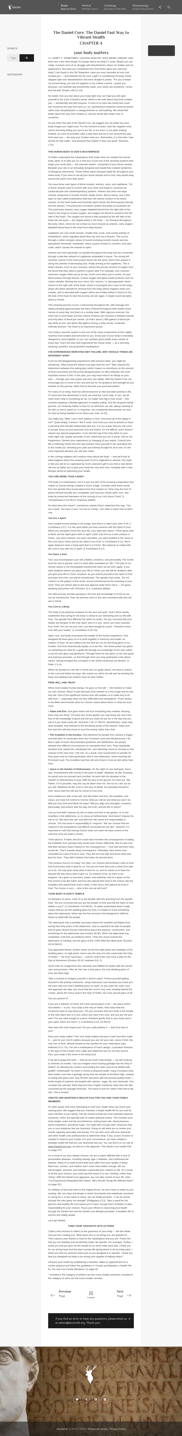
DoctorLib (62, 1429)
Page (65, 1293)
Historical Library (98, 1429)
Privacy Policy (118, 1429)
